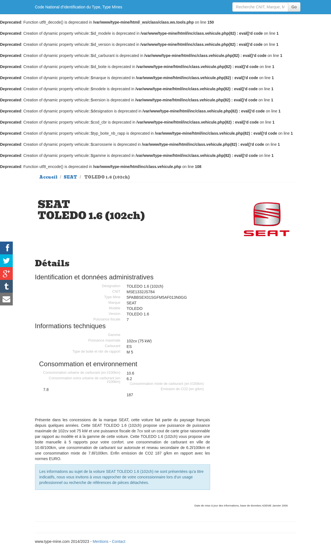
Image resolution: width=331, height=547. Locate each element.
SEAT (70, 177)
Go (294, 7)
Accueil (48, 177)
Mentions (100, 541)
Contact (118, 541)
